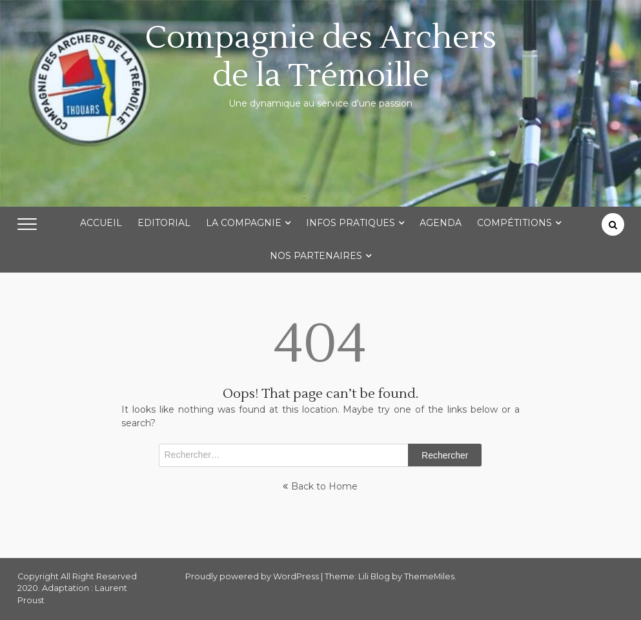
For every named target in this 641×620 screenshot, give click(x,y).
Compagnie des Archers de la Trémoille (320, 56)
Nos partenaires (316, 256)
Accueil (101, 223)
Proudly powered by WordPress (253, 576)
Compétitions (514, 223)
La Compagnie (243, 223)
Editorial (163, 223)
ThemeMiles (429, 576)
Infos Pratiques (350, 223)
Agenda (441, 223)
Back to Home (320, 486)
